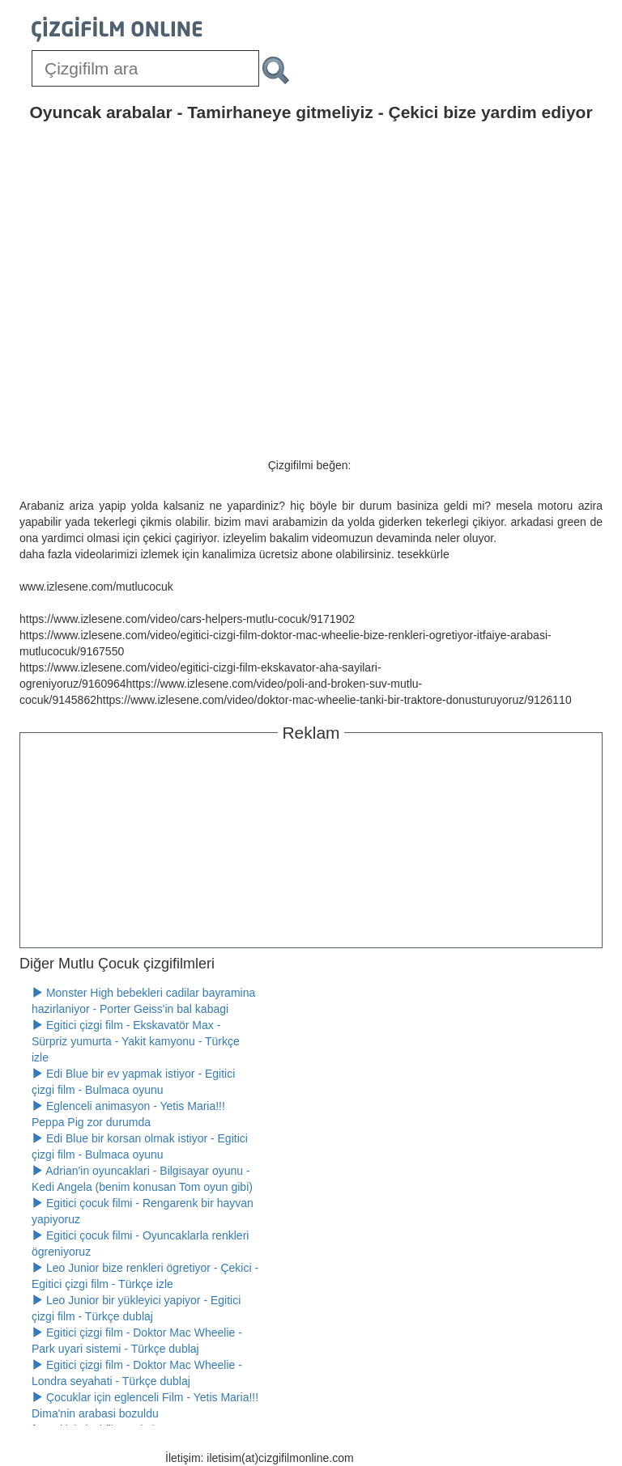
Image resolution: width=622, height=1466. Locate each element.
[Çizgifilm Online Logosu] (117, 29)
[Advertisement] (311, 842)
